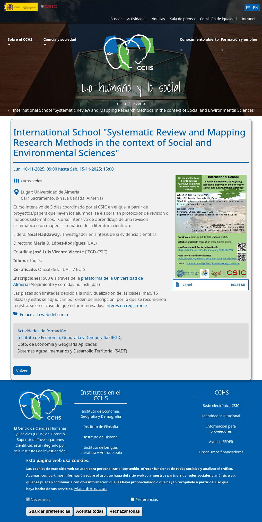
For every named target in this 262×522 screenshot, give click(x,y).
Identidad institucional (221, 415)
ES (248, 8)
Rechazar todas (124, 513)
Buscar (116, 18)
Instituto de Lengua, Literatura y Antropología (101, 450)
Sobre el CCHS (20, 41)
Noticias (158, 18)
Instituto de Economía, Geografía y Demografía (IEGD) (70, 337)
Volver (22, 370)
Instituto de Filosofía (100, 426)
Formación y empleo (239, 39)
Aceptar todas (90, 513)
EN (255, 8)
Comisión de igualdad (218, 18)
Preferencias (146, 501)
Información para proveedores (221, 429)
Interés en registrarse (126, 305)
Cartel (187, 285)
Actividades (136, 18)
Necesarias (40, 501)
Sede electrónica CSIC (221, 405)
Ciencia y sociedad (59, 41)
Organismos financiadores (221, 451)
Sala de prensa (182, 18)
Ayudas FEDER (221, 441)
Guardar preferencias (49, 513)
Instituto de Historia (101, 437)
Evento (139, 103)
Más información (90, 490)
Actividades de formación (42, 331)
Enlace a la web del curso (44, 314)
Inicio (121, 103)
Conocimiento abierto (199, 39)
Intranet (249, 18)
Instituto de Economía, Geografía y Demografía (101, 414)
